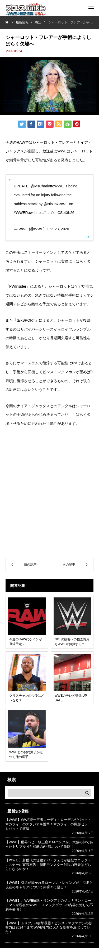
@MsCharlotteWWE (47, 186)
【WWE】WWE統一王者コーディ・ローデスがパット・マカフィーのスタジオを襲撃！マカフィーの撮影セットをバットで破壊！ (48, 824)
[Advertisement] (49, 501)
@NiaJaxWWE (56, 204)
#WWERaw (23, 213)
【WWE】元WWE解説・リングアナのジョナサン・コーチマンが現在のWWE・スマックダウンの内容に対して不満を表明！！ (49, 905)
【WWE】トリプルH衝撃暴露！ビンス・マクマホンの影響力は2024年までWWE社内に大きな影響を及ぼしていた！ (48, 927)
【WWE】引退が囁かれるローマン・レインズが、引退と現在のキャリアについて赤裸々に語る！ (49, 885)
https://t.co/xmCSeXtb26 (54, 213)
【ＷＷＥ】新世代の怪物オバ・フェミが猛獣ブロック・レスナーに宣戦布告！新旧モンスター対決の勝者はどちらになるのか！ (48, 864)
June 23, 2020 (57, 229)
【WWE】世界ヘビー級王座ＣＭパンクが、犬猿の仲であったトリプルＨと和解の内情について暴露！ (49, 844)
